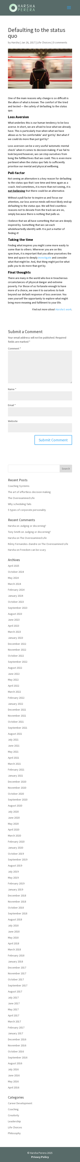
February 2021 (16, 769)
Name (12, 389)
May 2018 (13, 937)
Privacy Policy (40, 1157)
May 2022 (13, 679)
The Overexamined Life (21, 498)
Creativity (13, 1115)
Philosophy (14, 1133)
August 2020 (15, 805)
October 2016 (16, 1051)
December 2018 (17, 895)
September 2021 (17, 727)
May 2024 (13, 578)
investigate (44, 257)
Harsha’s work (63, 309)
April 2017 (13, 1015)
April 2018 (13, 943)
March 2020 (14, 835)
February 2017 (16, 1027)
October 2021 (16, 721)
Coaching (13, 1109)
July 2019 (13, 871)
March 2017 (14, 1021)
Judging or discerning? (33, 526)
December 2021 (17, 709)
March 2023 (14, 631)
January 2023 (15, 637)
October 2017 (16, 979)
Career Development (20, 1103)
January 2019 (15, 889)
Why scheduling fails (19, 504)
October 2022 (16, 655)
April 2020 (13, 829)
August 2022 (15, 667)
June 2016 (14, 1075)
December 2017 (17, 967)
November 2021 (17, 715)
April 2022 (13, 685)
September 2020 (17, 799)
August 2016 (15, 1063)
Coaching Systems (18, 486)
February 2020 (16, 841)
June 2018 (14, 931)
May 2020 (13, 823)
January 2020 (15, 847)
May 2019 (13, 877)
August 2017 (15, 991)
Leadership (14, 1121)
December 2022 (17, 644)
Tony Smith (14, 532)
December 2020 (17, 781)
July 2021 (13, 739)
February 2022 (16, 697)
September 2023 (17, 608)
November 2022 (17, 649)
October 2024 (16, 572)
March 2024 (14, 584)
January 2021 (15, 775)
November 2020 (17, 787)
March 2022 (14, 691)
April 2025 (13, 565)
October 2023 (16, 601)
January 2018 (15, 961)
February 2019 (16, 883)
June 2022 (14, 674)
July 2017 (13, 997)
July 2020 (13, 811)
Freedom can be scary (33, 550)
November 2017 (17, 973)
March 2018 (14, 949)
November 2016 (17, 1045)
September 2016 (17, 1057)
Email (12, 405)
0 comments (60, 42)
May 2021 (13, 751)
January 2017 (15, 1033)
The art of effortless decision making (29, 492)
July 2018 (13, 925)
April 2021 (13, 757)
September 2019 (17, 859)
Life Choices (44, 42)
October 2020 (16, 793)
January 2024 (15, 595)
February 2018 (16, 955)
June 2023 (14, 619)
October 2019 (16, 853)
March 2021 (14, 763)
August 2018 (15, 919)
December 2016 (17, 1039)
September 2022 (17, 661)
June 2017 (14, 1003)
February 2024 (16, 589)
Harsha (15, 42)
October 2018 (16, 907)
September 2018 (17, 913)
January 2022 (15, 703)
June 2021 (14, 745)
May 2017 (13, 1009)
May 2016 (13, 1081)
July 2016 (13, 1069)
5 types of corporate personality (27, 510)
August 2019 (15, 865)
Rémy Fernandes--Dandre (22, 544)
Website (13, 421)
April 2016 (13, 1087)
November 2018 (17, 901)
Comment (14, 348)
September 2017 (17, 985)
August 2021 (15, 733)
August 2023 (15, 614)
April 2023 (13, 625)
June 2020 (14, 817)
